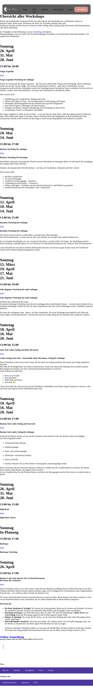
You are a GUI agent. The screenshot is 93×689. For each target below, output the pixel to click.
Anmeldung (37, 32)
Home (25, 9)
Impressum (25, 683)
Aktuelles (44, 9)
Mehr (2, 76)
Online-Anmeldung (12, 637)
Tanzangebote (58, 9)
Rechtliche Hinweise (9, 683)
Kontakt (50, 670)
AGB (35, 683)
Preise (71, 9)
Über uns (34, 10)
